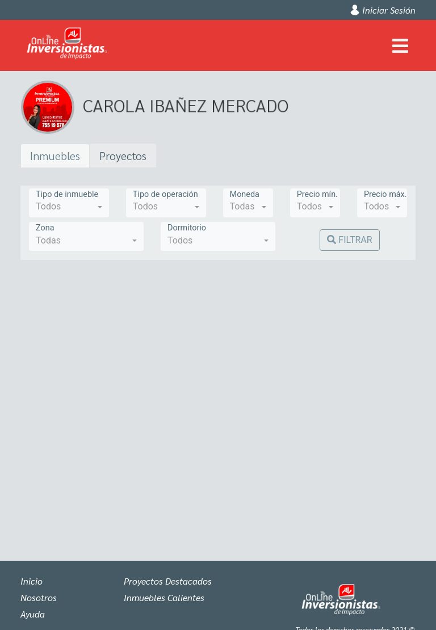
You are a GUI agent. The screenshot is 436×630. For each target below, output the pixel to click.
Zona (45, 228)
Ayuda (32, 614)
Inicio (31, 581)
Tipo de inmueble (67, 194)
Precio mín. (317, 194)
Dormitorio (186, 228)
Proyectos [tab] (122, 155)
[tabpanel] (218, 350)
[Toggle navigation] (400, 45)
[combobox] (69, 202)
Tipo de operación (165, 194)
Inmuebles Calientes (164, 597)
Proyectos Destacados (168, 581)
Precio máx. (385, 194)
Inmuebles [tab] (55, 155)
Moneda (244, 194)
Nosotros (38, 597)
